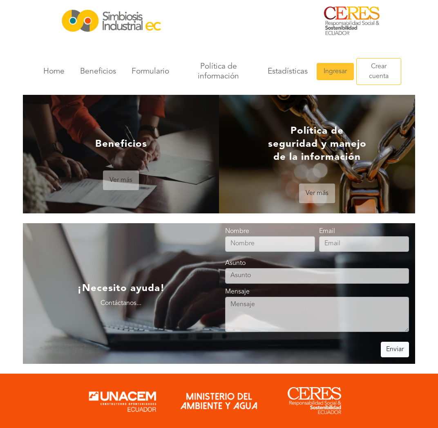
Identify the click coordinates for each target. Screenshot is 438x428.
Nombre (270, 237)
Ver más (121, 180)
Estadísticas (288, 71)
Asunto (317, 269)
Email (364, 237)
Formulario (150, 71)
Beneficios (98, 71)
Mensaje (317, 311)
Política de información (218, 72)
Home (54, 71)
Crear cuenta (379, 71)
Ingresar (335, 71)
